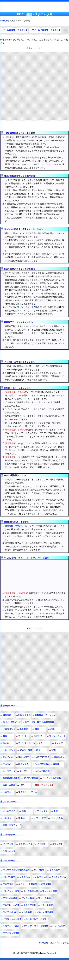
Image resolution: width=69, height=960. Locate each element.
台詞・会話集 (9, 785)
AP (40, 743)
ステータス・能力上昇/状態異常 (39, 722)
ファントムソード (57, 736)
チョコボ (7, 764)
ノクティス (8, 844)
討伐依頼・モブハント (15, 526)
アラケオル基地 (10, 898)
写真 (54, 750)
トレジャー (8, 818)
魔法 (37, 729)
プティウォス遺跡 (11, 933)
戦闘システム (24, 715)
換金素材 (24, 729)
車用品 (21, 818)
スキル (6, 743)
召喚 (52, 729)
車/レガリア (23, 757)
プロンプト (57, 844)
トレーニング (9, 750)
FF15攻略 (4, 20)
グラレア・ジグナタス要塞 (36, 926)
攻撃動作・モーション (45, 715)
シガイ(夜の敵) (42, 764)
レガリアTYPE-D (41, 757)
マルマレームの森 (11, 905)
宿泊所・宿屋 (26, 750)
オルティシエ (41, 877)
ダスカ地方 (54, 870)
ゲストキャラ (9, 851)
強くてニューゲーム (27, 792)
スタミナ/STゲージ (12, 722)
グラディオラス (25, 844)
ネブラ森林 (46, 884)
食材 (56, 811)
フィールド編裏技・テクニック (46, 30)
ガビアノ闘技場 (31, 778)
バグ (22, 785)
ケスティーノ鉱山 (11, 926)
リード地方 (39, 870)
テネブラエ (8, 884)
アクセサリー (43, 811)
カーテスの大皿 (31, 891)
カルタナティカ (59, 877)
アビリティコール (26, 743)
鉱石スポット (60, 757)
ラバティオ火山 (10, 912)
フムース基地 (44, 898)
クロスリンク (9, 729)
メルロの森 (27, 912)
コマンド (29, 293)
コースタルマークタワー (37, 919)
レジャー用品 (40, 818)
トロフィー (8, 792)
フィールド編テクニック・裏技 (19, 354)
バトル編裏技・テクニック (15, 30)
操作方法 (7, 715)
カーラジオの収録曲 (51, 778)
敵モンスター (24, 764)
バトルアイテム (10, 811)
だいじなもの (56, 818)
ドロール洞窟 (46, 905)
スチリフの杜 (30, 905)
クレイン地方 (9, 877)
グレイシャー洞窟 (11, 891)
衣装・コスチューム (12, 825)
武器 (24, 811)
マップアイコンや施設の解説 (16, 870)
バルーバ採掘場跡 (45, 912)
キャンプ (58, 743)
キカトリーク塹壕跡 (27, 884)
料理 (5, 736)
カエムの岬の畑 (42, 771)
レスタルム (25, 877)
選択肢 (56, 764)
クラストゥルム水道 (12, 919)
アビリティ (23, 736)
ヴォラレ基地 (28, 898)
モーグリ (24, 771)
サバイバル (8, 757)
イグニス (41, 844)
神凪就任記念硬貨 (11, 778)
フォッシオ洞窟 (49, 891)
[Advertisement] (34, 86)
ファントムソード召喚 (27, 307)
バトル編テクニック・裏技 (16, 125)
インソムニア (59, 926)
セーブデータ (9, 771)
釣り (38, 750)
